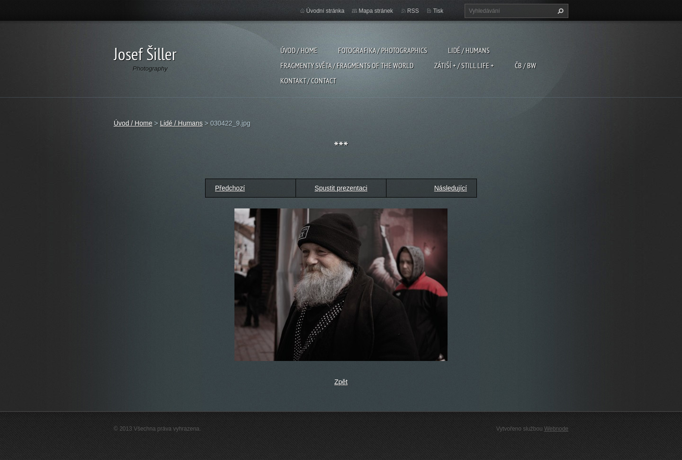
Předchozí (230, 188)
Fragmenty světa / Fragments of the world (346, 65)
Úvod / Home (298, 50)
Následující (450, 188)
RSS (413, 11)
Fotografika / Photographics (382, 50)
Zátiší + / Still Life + (464, 65)
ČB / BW (525, 65)
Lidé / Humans (469, 50)
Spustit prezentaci (340, 188)
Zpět (341, 382)
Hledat (559, 11)
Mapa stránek (376, 11)
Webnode (556, 428)
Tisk (438, 11)
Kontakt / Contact (308, 80)
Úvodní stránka (325, 11)
